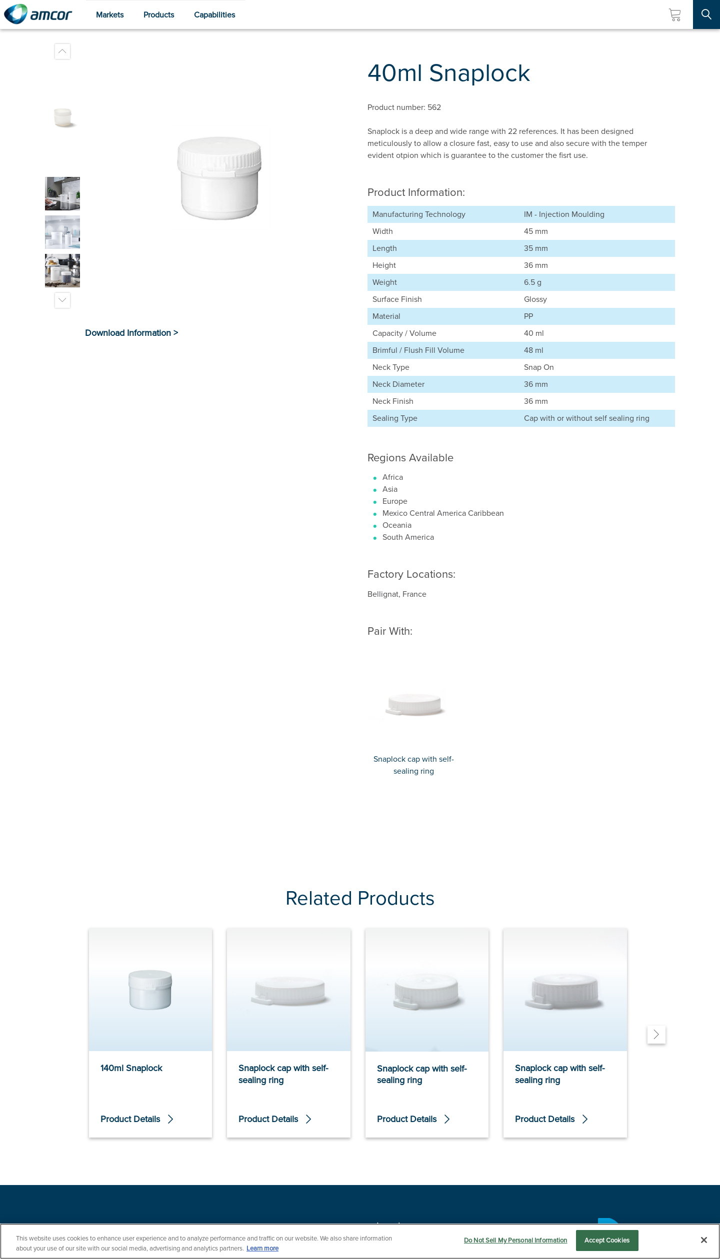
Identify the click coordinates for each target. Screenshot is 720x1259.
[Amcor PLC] (38, 14)
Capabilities (214, 14)
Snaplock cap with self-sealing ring (414, 765)
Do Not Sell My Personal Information (516, 1242)
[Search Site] (706, 14)
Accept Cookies (607, 1242)
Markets (110, 14)
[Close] (704, 1242)
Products (159, 14)
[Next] (657, 1035)
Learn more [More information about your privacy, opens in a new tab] (262, 1250)
